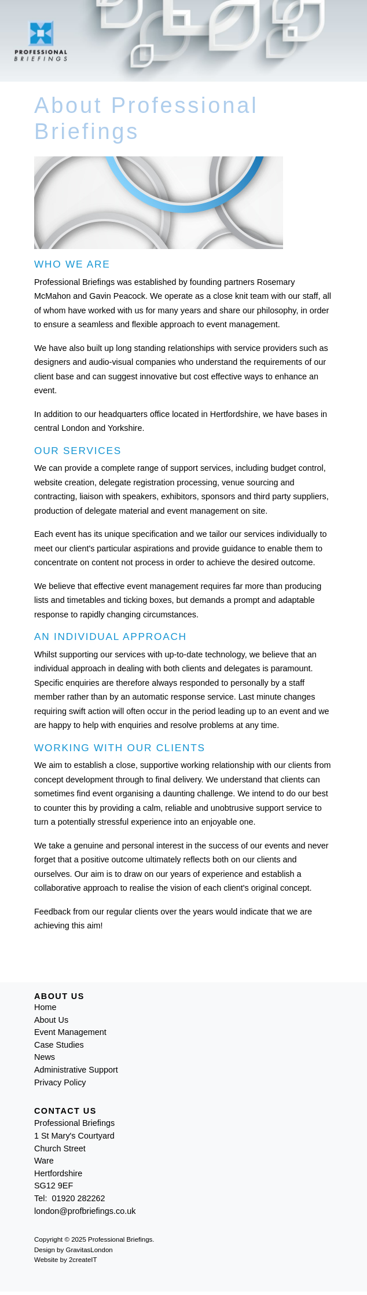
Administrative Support (76, 1069)
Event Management (70, 1032)
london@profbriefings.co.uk (84, 1211)
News (44, 1057)
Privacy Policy (60, 1082)
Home (45, 1007)
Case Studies (59, 1044)
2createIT (83, 1259)
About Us (51, 1020)
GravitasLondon (88, 1249)
